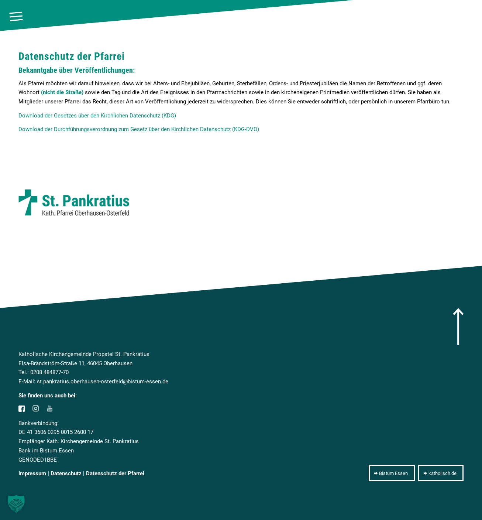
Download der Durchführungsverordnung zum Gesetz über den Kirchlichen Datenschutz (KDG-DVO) (138, 129)
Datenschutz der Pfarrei (115, 473)
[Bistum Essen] (392, 473)
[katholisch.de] (441, 473)
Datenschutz (66, 473)
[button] (16, 504)
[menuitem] (16, 16)
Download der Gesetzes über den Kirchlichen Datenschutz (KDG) (97, 115)
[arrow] (458, 326)
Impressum (32, 473)
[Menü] (16, 16)
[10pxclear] (470, 16)
